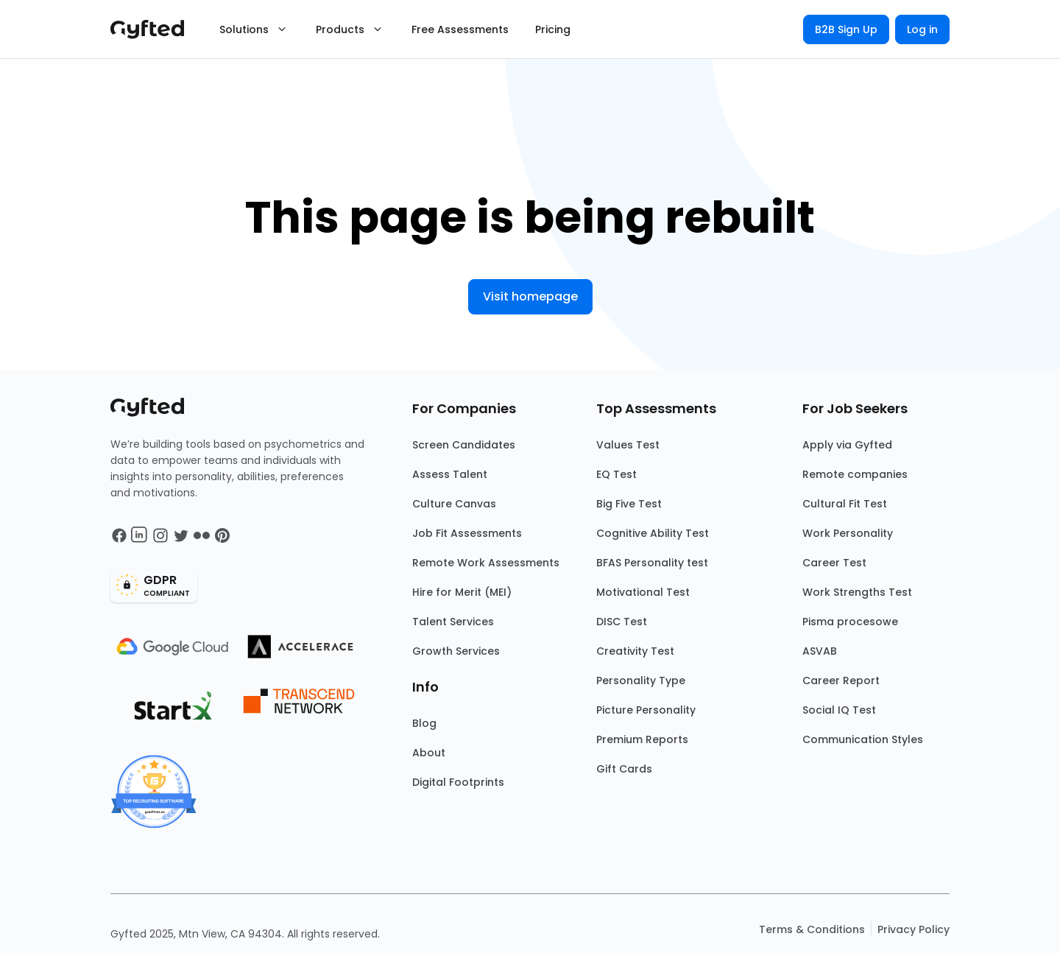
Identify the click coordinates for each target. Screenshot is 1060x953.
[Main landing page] (154, 29)
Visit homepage (530, 296)
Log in (922, 29)
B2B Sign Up (846, 29)
